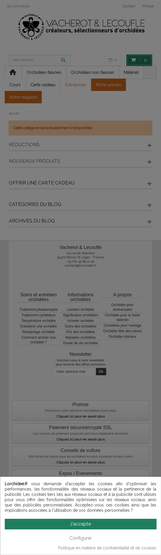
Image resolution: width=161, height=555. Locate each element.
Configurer (81, 538)
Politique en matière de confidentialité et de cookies (107, 548)
